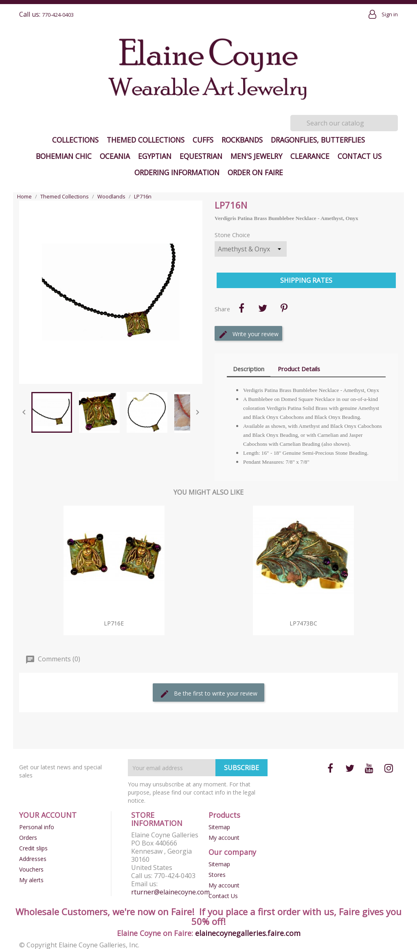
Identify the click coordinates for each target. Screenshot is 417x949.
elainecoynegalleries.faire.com (248, 933)
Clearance (309, 156)
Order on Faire (255, 172)
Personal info (36, 827)
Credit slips (33, 848)
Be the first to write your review (208, 694)
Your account (48, 815)
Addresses (32, 859)
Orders (28, 837)
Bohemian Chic (64, 156)
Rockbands (242, 140)
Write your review (248, 334)
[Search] (344, 123)
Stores (217, 875)
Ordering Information (176, 172)
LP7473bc (303, 623)
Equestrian (201, 156)
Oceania (115, 156)
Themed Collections (145, 140)
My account (223, 837)
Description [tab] (248, 369)
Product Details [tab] (299, 369)
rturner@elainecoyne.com (170, 891)
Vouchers (31, 869)
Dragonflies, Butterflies (318, 140)
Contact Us (360, 156)
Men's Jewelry (256, 156)
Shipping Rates (306, 280)
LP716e (114, 623)
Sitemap (219, 827)
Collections (75, 140)
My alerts (31, 880)
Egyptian (154, 156)
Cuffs (203, 140)
